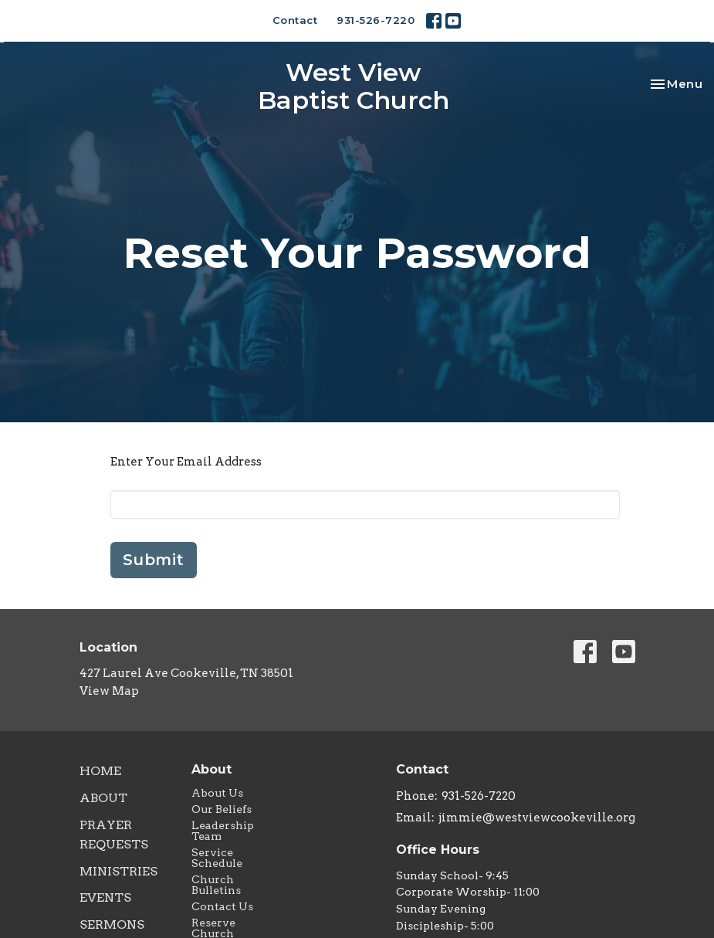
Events (105, 897)
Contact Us (222, 906)
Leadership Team (222, 830)
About (103, 798)
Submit (153, 559)
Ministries (118, 871)
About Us (217, 793)
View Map (109, 691)
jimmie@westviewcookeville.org (536, 818)
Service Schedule (216, 857)
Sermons (112, 924)
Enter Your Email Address (186, 462)
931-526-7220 (376, 20)
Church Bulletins (216, 884)
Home (100, 771)
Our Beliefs (221, 809)
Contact (295, 20)
